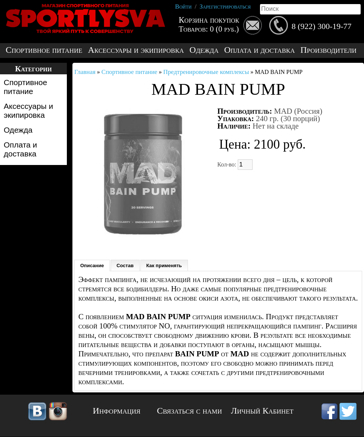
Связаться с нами (189, 410)
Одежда (203, 50)
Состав (125, 265)
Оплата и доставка (259, 50)
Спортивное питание (44, 50)
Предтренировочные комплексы (206, 71)
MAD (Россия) (298, 111)
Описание (92, 265)
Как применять (164, 265)
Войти (183, 6)
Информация (116, 410)
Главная (84, 71)
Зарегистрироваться (225, 6)
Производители (328, 50)
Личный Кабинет (262, 410)
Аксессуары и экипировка (136, 50)
